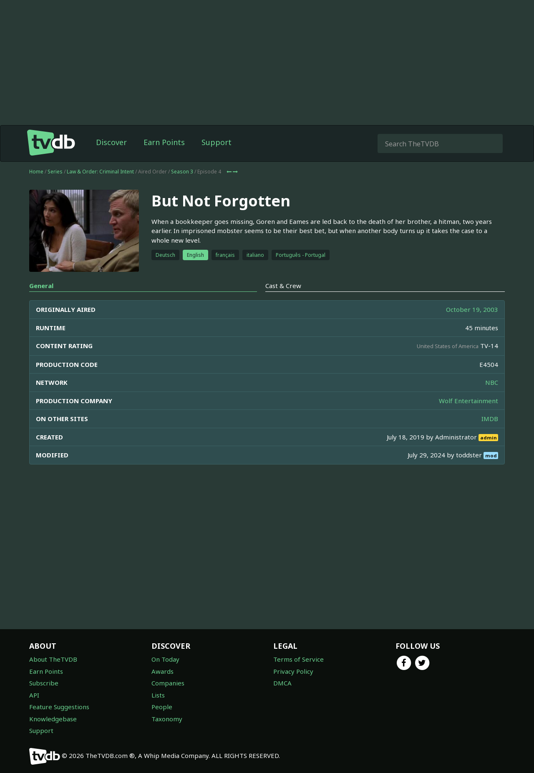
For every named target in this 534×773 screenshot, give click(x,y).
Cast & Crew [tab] (283, 285)
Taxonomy (166, 719)
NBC (491, 382)
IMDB (489, 418)
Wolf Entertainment (468, 401)
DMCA (282, 683)
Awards (162, 671)
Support (217, 142)
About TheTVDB (53, 659)
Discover (111, 142)
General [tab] (41, 285)
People (161, 707)
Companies (167, 683)
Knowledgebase (53, 719)
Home (36, 171)
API (34, 695)
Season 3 (182, 171)
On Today (165, 659)
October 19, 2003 (472, 309)
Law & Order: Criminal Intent (100, 171)
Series (55, 171)
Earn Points (164, 142)
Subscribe (43, 683)
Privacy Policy (293, 671)
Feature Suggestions (59, 707)
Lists (158, 695)
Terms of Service (298, 659)
